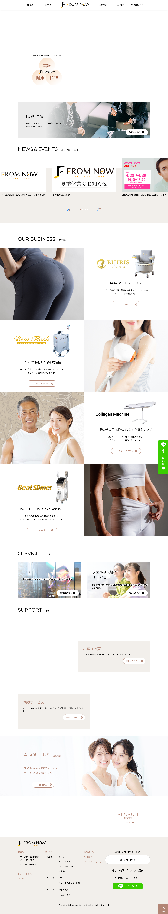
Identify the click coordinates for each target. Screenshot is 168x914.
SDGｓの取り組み (28, 864)
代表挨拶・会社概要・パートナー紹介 (30, 858)
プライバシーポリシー (93, 862)
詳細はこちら (135, 132)
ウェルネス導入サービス (69, 882)
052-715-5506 (127, 870)
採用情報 (88, 856)
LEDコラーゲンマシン (68, 866)
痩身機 (42, 530)
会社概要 (43, 784)
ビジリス (126, 304)
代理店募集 (89, 851)
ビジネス (48, 5)
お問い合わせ (128, 859)
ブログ (21, 879)
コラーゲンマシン (126, 450)
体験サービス (64, 894)
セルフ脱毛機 (42, 383)
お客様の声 (63, 889)
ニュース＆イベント (26, 873)
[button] (99, 209)
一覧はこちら (128, 822)
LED (60, 878)
